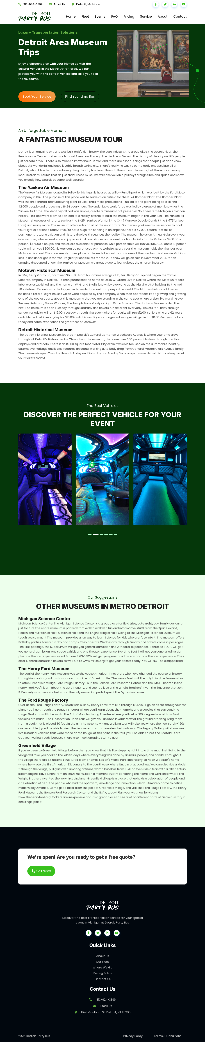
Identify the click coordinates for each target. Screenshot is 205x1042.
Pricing (129, 16)
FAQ (114, 16)
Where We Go (102, 967)
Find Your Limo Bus (80, 96)
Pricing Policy (102, 973)
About (162, 16)
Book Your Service (37, 96)
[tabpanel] (45, 479)
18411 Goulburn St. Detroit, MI (103, 1012)
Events (100, 16)
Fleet (85, 16)
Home (71, 16)
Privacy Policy (133, 1036)
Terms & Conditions (167, 1036)
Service (146, 16)
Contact (180, 16)
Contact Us (103, 979)
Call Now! (41, 871)
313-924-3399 (32, 4)
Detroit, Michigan (88, 4)
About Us (102, 956)
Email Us (59, 4)
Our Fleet (102, 962)
